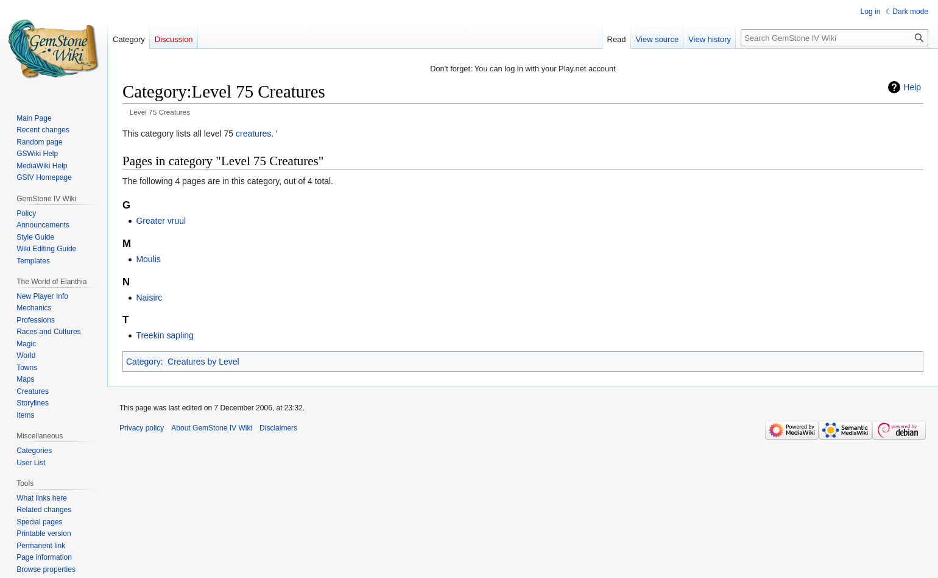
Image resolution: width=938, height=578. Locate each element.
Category (143, 361)
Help (912, 87)
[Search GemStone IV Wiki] (834, 37)
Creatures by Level (203, 361)
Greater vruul (161, 221)
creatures (253, 133)
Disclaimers (278, 428)
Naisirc (149, 297)
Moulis (148, 259)
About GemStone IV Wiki (211, 428)
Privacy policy (141, 428)
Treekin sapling (164, 335)
